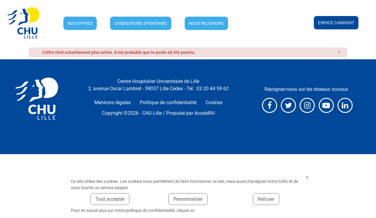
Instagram (307, 105)
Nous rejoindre (206, 23)
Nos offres (80, 23)
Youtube (326, 105)
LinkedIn (345, 105)
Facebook (269, 105)
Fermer (307, 177)
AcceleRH (204, 113)
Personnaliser (188, 199)
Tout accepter (110, 199)
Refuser (266, 199)
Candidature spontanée (140, 23)
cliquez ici (185, 210)
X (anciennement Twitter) (288, 105)
